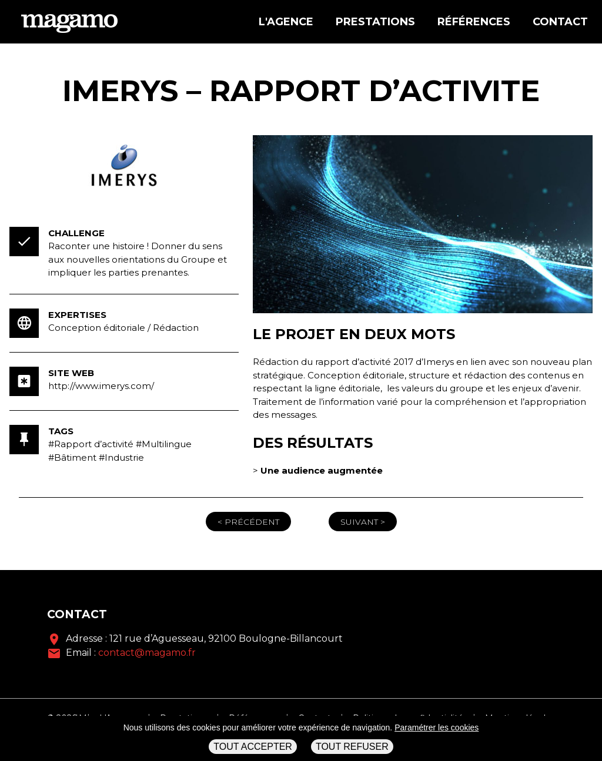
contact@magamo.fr (147, 652)
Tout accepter (252, 747)
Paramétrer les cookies (436, 727)
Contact (560, 21)
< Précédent (248, 522)
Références (473, 21)
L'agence (286, 21)
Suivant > (362, 522)
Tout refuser (352, 747)
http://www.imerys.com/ (101, 385)
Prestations (375, 21)
